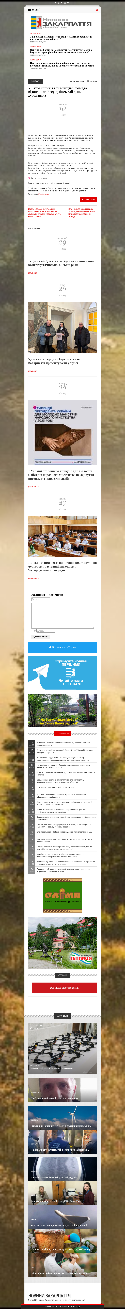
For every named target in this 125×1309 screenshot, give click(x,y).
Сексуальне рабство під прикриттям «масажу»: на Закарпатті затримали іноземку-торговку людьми (63, 825)
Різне (32, 1267)
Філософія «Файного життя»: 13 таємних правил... (60, 1273)
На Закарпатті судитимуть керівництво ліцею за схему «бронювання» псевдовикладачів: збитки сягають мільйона (63, 758)
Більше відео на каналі (66, 987)
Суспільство (43, 194)
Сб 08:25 (31, 744)
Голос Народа (35, 1092)
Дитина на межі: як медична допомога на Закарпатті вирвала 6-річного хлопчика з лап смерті (64, 803)
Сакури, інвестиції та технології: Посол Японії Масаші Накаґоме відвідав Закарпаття (65, 751)
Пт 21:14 (31, 788)
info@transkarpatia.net (77, 1300)
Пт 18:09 (31, 840)
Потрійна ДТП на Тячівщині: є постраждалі (55, 787)
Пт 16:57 (31, 862)
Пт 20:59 (31, 796)
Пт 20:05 (31, 810)
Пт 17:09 (31, 855)
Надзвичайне (35, 1171)
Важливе (33, 1219)
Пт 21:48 (31, 781)
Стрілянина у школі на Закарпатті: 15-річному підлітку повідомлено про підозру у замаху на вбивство (60, 781)
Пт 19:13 (31, 818)
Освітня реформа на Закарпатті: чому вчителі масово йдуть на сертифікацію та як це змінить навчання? (61, 51)
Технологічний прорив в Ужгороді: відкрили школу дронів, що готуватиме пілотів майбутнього (63, 870)
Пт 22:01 (31, 773)
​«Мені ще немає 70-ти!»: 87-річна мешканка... (57, 1201)
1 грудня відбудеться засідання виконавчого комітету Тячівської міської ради (61, 263)
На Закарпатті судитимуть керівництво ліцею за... (60, 1149)
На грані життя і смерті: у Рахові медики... (55, 1177)
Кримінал (34, 1144)
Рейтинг (92, 81)
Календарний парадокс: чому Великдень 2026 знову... (61, 1249)
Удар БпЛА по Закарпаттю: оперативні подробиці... (60, 1225)
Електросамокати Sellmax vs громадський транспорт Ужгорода (64, 832)
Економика (34, 1120)
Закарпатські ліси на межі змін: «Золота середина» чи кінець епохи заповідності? (61, 38)
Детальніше (33, 273)
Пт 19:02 (31, 825)
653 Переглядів (77, 81)
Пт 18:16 (31, 833)
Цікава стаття (88, 199)
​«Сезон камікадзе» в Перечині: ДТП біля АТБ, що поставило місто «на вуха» (66, 773)
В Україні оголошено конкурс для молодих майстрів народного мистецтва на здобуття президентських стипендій (61, 474)
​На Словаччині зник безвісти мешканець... (55, 1098)
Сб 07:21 (31, 758)
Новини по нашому (36, 1195)
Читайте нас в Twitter (64, 647)
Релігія (33, 1243)
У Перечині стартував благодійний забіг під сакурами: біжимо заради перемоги (63, 744)
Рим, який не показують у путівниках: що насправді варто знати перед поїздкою (64, 840)
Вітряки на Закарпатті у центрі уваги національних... (61, 1125)
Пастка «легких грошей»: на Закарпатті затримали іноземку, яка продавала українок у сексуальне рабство (62, 64)
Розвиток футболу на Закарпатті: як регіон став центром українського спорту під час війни (61, 810)
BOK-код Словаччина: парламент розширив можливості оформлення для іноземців (61, 796)
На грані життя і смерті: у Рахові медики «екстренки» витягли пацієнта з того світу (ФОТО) (63, 766)
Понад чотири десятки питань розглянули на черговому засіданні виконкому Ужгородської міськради (62, 566)
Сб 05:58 (31, 766)
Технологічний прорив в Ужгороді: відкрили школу (51, 1068)
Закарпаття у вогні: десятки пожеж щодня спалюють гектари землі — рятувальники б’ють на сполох (66, 862)
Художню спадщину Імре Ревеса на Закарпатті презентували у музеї (54, 361)
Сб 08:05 (31, 751)
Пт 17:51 (31, 848)
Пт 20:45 (31, 803)
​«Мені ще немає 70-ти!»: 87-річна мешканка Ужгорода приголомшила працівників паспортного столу (60, 855)
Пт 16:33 (31, 870)
